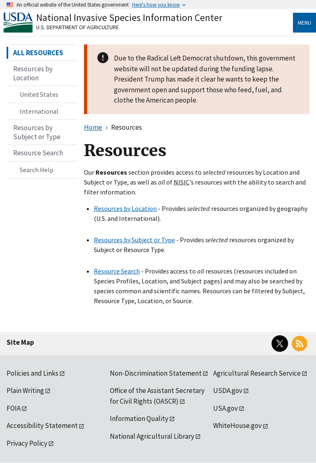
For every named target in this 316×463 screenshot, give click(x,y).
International (39, 111)
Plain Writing (25, 390)
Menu (304, 22)
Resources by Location (125, 208)
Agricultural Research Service (257, 373)
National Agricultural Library (152, 436)
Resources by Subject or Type (134, 240)
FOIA (14, 408)
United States (39, 94)
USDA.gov (227, 390)
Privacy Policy (27, 443)
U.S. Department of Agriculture (77, 27)
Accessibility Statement (42, 425)
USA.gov (225, 408)
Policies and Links (32, 373)
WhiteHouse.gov (237, 425)
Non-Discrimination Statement (156, 373)
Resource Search (117, 271)
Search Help (36, 170)
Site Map (20, 342)
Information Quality (139, 418)
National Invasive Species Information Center (129, 17)
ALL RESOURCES (38, 52)
